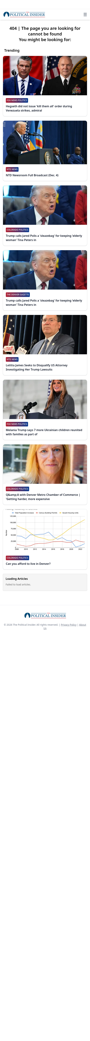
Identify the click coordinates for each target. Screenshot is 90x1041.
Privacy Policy (68, 624)
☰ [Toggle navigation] (85, 14)
